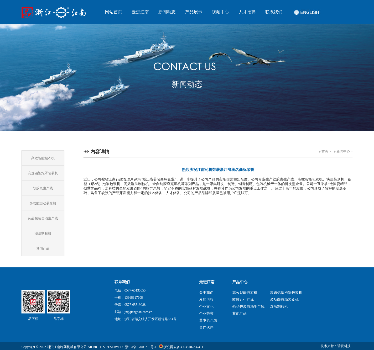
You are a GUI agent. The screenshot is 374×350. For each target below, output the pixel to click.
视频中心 (220, 12)
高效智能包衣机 (244, 293)
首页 (325, 151)
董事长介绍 (208, 320)
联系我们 (273, 12)
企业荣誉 (206, 313)
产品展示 (193, 12)
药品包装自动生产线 (248, 306)
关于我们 (206, 293)
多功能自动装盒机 (284, 300)
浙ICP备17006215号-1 (140, 347)
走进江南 (140, 12)
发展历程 (206, 300)
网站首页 (113, 12)
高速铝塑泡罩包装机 (286, 293)
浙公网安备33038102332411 (181, 347)
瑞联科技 (344, 346)
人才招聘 (247, 12)
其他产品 (239, 313)
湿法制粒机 (279, 306)
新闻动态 (167, 12)
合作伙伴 (206, 327)
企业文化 (206, 306)
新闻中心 (343, 151)
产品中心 (240, 282)
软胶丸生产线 (243, 300)
